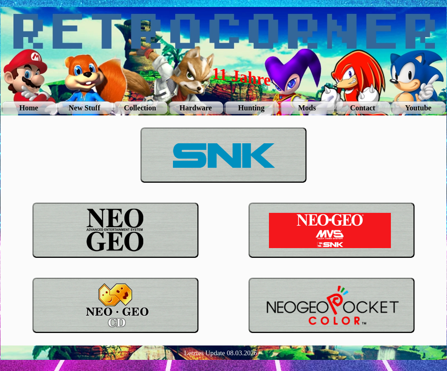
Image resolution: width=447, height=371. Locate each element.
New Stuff (84, 108)
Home (28, 108)
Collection (140, 108)
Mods (307, 108)
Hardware (195, 108)
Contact (362, 108)
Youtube (418, 108)
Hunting (251, 108)
